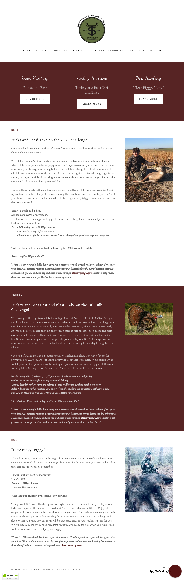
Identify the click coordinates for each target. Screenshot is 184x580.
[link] (92, 27)
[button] (156, 50)
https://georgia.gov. (82, 273)
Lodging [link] (42, 50)
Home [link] (26, 50)
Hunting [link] (61, 50)
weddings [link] (137, 50)
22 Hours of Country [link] (107, 50)
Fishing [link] (79, 50)
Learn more (35, 99)
